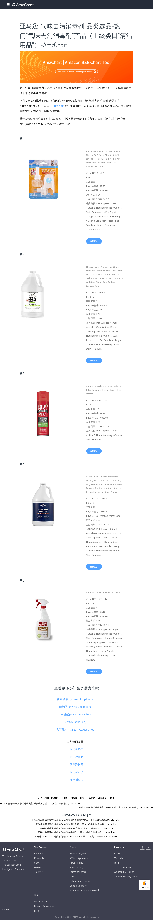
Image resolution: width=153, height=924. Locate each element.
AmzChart (58, 106)
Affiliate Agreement (78, 858)
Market (80, 4)
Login (137, 4)
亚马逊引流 (76, 772)
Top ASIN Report (121, 868)
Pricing (120, 4)
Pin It (113, 797)
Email (83, 797)
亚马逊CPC (76, 780)
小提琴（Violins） (76, 722)
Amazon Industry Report (125, 878)
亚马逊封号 (76, 764)
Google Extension (77, 888)
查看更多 (94, 241)
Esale (37, 914)
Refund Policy (75, 863)
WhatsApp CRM (42, 904)
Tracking (38, 873)
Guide (115, 853)
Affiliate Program (77, 853)
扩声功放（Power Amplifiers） (76, 699)
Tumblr (73, 797)
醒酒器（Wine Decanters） (76, 706)
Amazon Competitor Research (84, 893)
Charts (69, 4)
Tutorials (117, 858)
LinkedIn (103, 797)
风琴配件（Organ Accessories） (76, 729)
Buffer (92, 797)
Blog (114, 863)
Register (147, 4)
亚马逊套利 (76, 757)
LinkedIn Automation (44, 909)
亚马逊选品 (76, 749)
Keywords (39, 858)
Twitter (53, 797)
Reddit (63, 797)
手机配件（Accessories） (76, 714)
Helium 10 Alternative (79, 883)
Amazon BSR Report (123, 873)
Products (42, 4)
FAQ (70, 878)
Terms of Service (77, 873)
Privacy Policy (75, 868)
